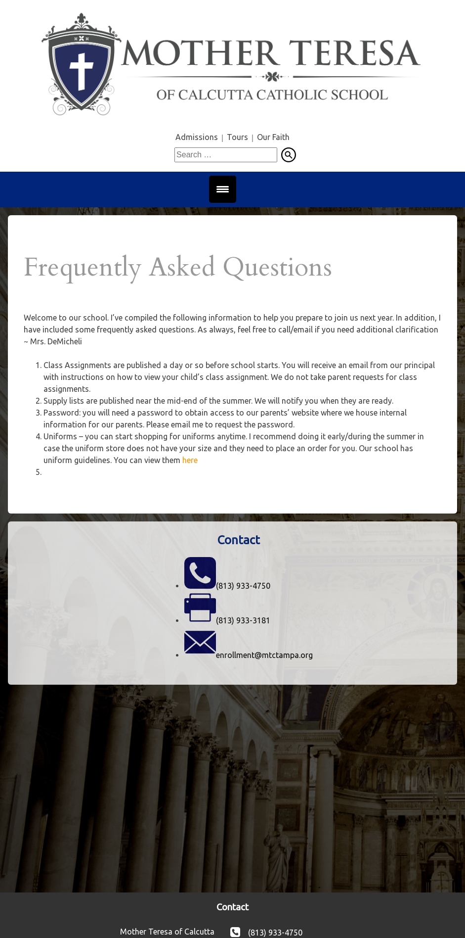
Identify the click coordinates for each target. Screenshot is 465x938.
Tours (237, 137)
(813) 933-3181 (243, 620)
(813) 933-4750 (243, 585)
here (190, 460)
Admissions (196, 137)
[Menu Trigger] (222, 189)
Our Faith (273, 137)
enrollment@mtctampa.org (264, 655)
